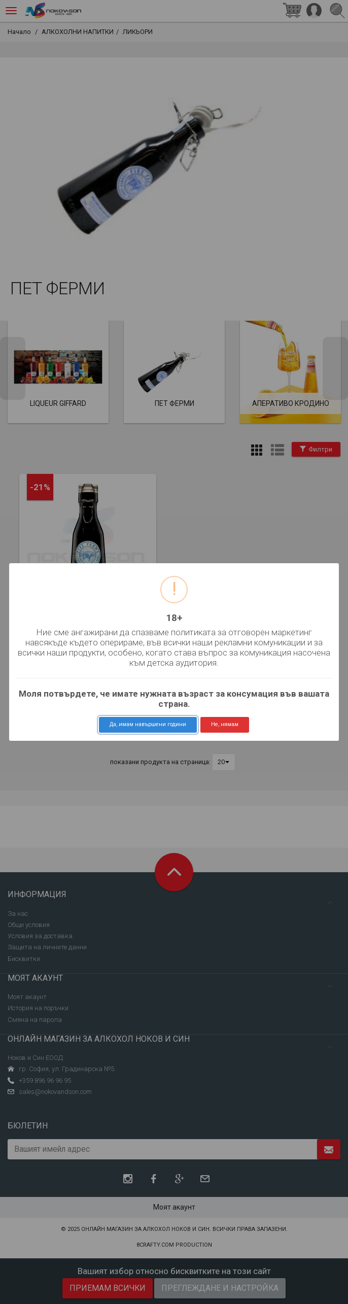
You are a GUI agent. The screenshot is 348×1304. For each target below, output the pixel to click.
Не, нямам (224, 724)
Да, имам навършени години (148, 724)
